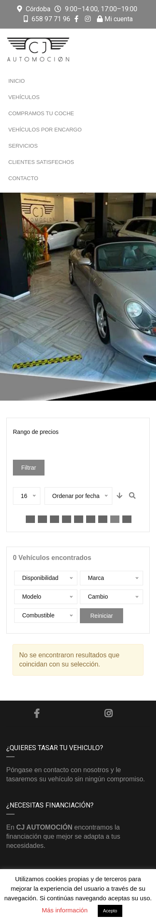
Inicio (16, 81)
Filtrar (28, 467)
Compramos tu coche (41, 113)
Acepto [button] (110, 910)
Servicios (23, 146)
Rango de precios (36, 432)
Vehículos (24, 97)
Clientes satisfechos (41, 162)
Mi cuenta (115, 19)
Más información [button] (64, 910)
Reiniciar (101, 615)
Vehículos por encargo (45, 129)
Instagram (108, 713)
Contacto (23, 178)
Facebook (37, 713)
